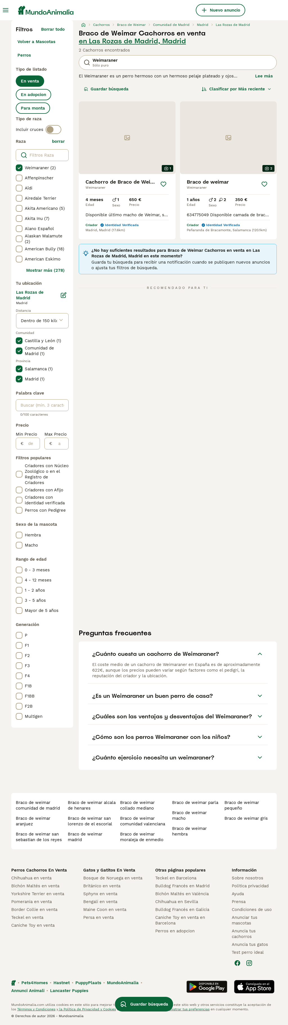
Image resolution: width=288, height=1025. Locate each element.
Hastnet (61, 982)
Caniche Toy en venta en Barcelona (180, 920)
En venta (30, 81)
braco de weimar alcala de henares (92, 805)
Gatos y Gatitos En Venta (109, 870)
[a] (60, 443)
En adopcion (33, 94)
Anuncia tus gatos (250, 944)
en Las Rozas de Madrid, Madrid (132, 41)
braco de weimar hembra (189, 831)
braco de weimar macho (189, 815)
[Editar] (63, 295)
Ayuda (238, 893)
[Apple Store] (254, 986)
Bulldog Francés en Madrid (182, 885)
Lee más (264, 76)
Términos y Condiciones (36, 1009)
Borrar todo (53, 29)
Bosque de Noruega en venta (112, 878)
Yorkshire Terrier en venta (37, 893)
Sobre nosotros (247, 878)
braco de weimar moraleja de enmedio (141, 837)
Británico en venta (101, 885)
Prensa (239, 901)
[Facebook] (237, 963)
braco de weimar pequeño (241, 805)
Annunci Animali (27, 990)
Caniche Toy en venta (33, 925)
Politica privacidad (250, 885)
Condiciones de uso (252, 909)
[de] (32, 443)
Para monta (33, 108)
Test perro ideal (248, 952)
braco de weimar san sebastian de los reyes (39, 837)
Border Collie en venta (34, 909)
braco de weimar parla (195, 802)
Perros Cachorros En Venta (39, 870)
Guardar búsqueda (106, 89)
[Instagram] (249, 963)
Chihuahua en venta (31, 878)
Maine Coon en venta (104, 909)
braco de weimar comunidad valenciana (142, 821)
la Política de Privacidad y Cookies (87, 1009)
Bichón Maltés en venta (35, 885)
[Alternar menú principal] (5, 10)
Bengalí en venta (100, 901)
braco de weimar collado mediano (137, 805)
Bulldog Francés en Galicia (182, 909)
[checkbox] (19, 167)
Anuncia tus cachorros (244, 933)
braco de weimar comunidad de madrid (38, 805)
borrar (58, 141)
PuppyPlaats (88, 982)
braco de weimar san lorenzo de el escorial (90, 821)
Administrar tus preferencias (186, 1009)
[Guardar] (163, 184)
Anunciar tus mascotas (244, 920)
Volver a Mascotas (36, 41)
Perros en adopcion (175, 930)
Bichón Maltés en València (182, 893)
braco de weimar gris (246, 818)
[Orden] (236, 89)
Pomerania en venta (31, 901)
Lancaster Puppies (69, 990)
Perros (24, 55)
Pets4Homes (34, 982)
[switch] (53, 129)
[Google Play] (206, 986)
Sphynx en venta (100, 893)
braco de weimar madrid (85, 837)
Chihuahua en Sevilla (176, 901)
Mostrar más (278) (45, 270)
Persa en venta (98, 917)
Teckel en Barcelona (175, 878)
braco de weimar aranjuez (33, 821)
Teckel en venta (27, 917)
